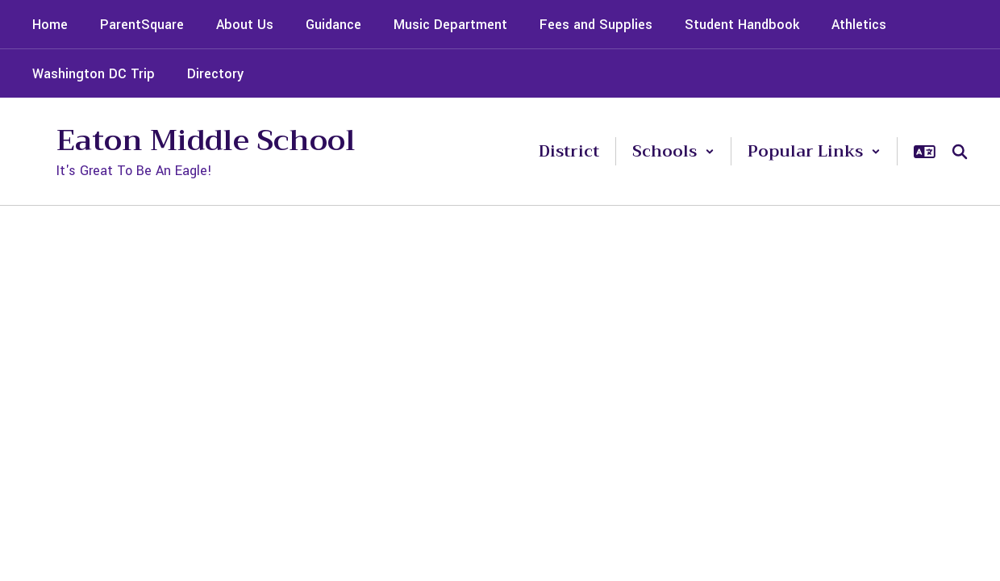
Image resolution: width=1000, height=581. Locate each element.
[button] (673, 151)
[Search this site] (960, 152)
